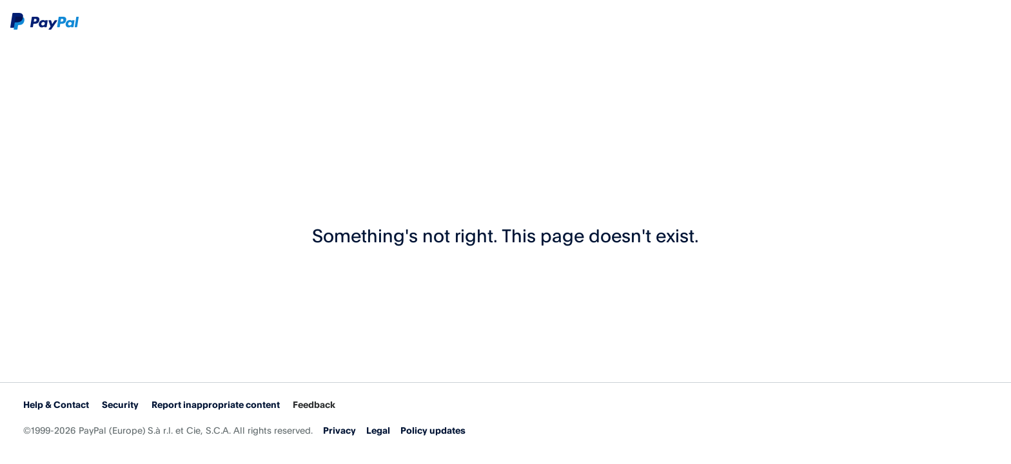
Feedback (314, 404)
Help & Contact (56, 404)
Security (120, 404)
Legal (378, 430)
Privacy (339, 430)
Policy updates (433, 430)
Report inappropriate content (216, 404)
